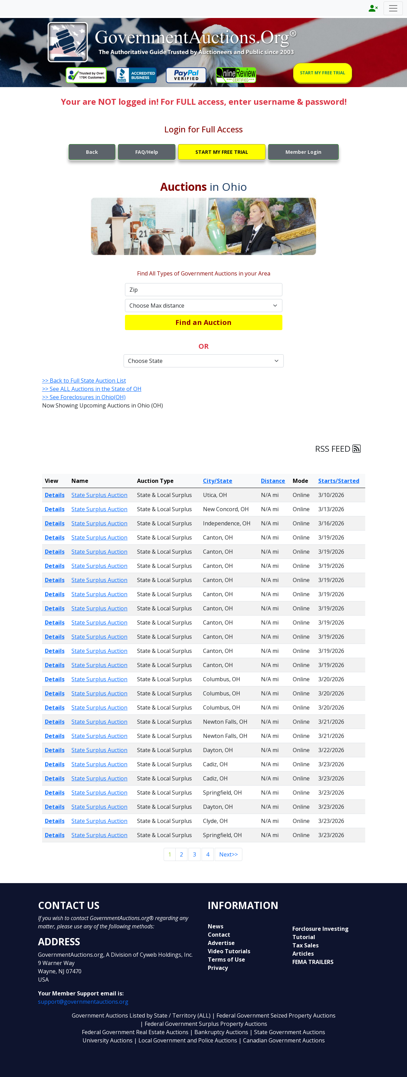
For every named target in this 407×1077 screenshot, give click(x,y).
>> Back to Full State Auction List (84, 380)
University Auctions (108, 1040)
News (215, 926)
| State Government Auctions (287, 1032)
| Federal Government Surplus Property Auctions (203, 1024)
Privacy (218, 968)
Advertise (221, 943)
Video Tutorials (229, 951)
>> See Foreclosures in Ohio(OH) (84, 397)
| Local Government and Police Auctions (185, 1040)
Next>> (228, 854)
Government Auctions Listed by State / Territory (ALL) (142, 1015)
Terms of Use (226, 959)
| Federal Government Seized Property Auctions (274, 1015)
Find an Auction (203, 322)
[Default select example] (203, 305)
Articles (303, 953)
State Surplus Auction (99, 495)
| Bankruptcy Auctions (220, 1032)
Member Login (303, 152)
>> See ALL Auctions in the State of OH (92, 389)
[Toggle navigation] (393, 8)
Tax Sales (305, 945)
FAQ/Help (146, 152)
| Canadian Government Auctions (282, 1040)
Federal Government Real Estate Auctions (135, 1032)
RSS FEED (338, 448)
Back (92, 152)
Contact (219, 934)
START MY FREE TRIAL (322, 73)
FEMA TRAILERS (312, 962)
